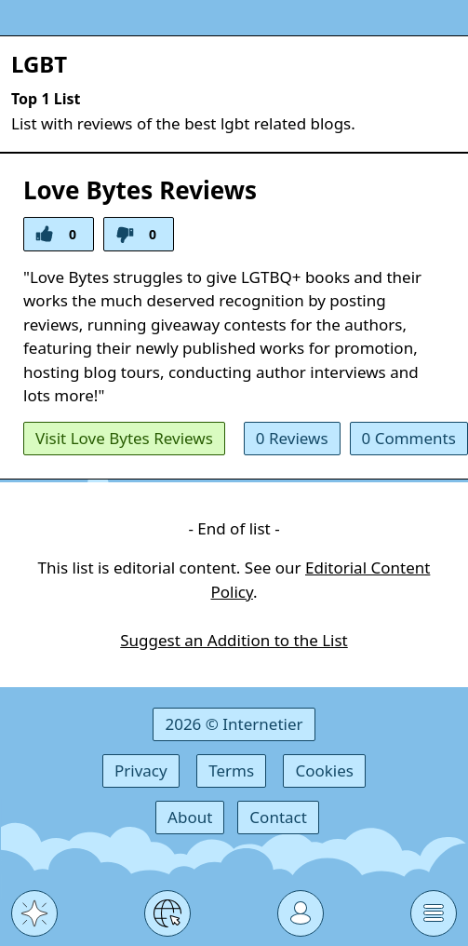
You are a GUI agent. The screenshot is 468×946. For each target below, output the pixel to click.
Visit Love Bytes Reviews (124, 438)
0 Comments (409, 438)
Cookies (324, 770)
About (189, 817)
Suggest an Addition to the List (233, 640)
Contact (278, 817)
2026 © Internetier (233, 724)
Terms (231, 770)
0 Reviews (292, 438)
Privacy (140, 770)
